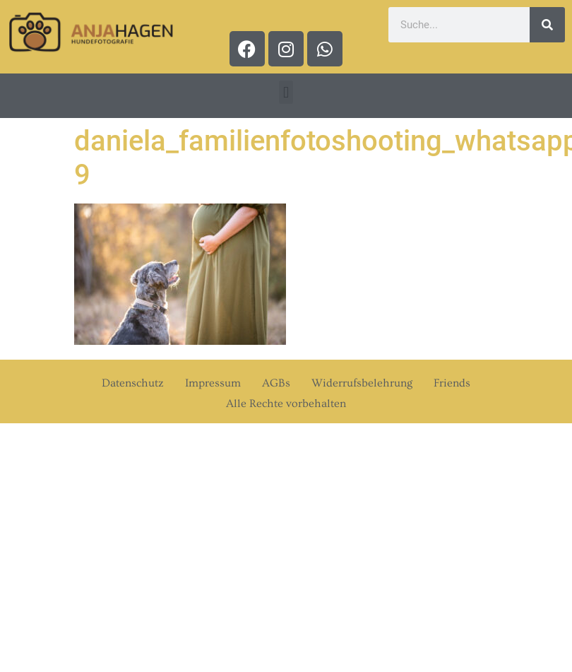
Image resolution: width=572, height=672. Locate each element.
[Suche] (547, 24)
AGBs (276, 383)
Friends (452, 383)
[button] (285, 92)
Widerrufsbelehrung (361, 383)
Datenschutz (133, 383)
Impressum (213, 383)
